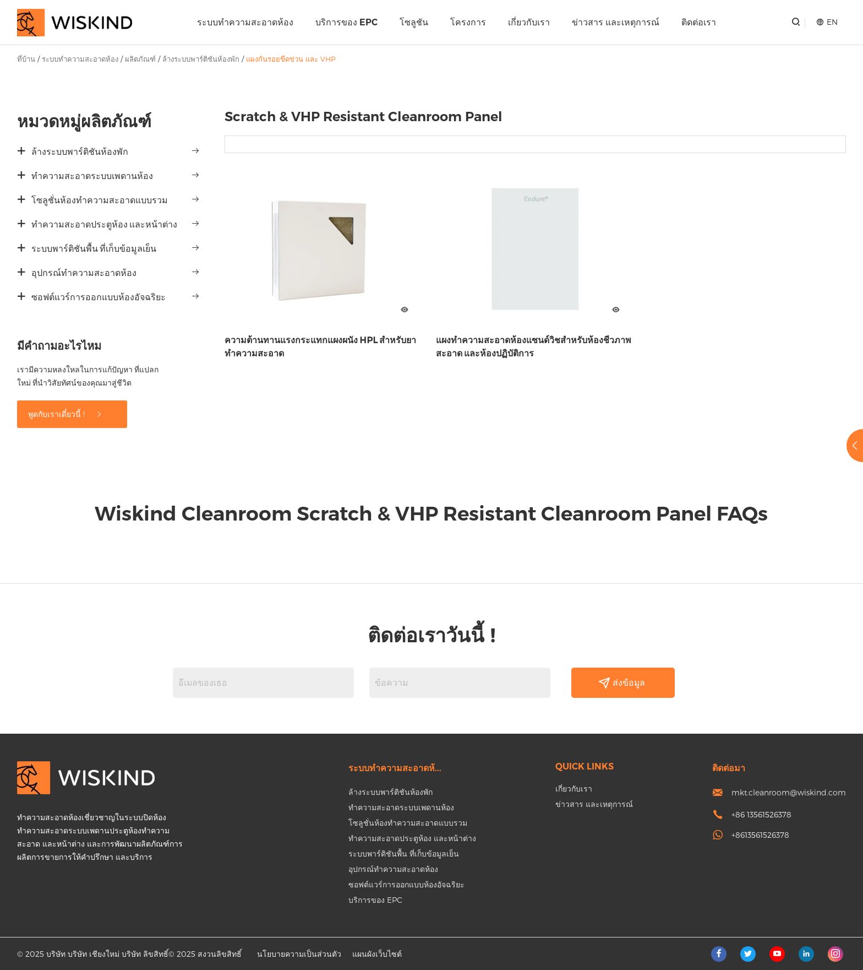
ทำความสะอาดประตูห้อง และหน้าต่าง (104, 224)
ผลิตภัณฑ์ (140, 59)
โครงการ (468, 22)
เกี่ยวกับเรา (529, 22)
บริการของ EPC (346, 22)
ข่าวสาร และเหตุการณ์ (615, 22)
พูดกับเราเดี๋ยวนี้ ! (65, 414)
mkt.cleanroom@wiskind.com (788, 792)
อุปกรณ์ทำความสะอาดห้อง (83, 273)
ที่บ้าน (26, 59)
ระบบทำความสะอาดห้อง (245, 22)
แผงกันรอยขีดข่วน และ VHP (291, 59)
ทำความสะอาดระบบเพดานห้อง (92, 176)
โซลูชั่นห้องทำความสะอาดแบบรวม (99, 200)
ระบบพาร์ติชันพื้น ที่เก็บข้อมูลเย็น (93, 248)
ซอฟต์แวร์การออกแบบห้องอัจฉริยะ (98, 297)
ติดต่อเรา (698, 22)
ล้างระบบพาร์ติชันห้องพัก (200, 59)
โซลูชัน (414, 22)
